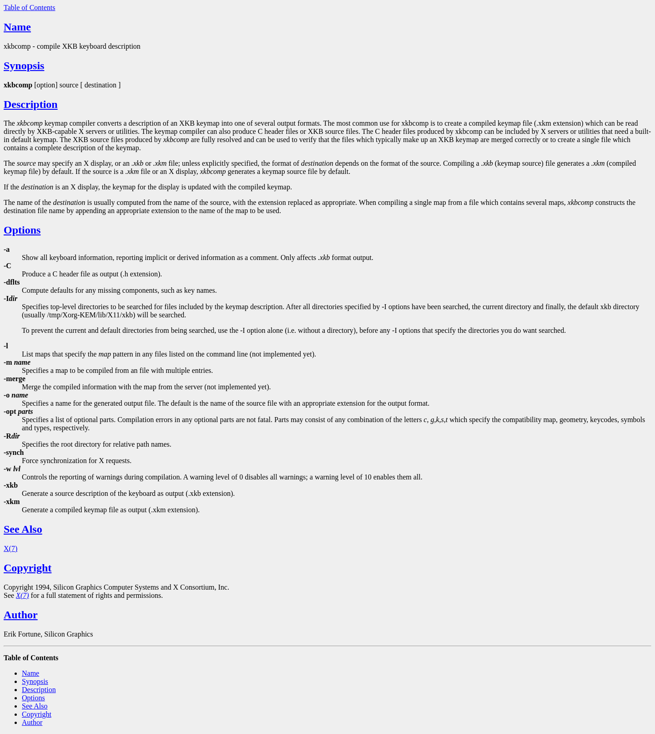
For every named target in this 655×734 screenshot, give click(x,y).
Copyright (27, 568)
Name (17, 27)
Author (21, 615)
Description (31, 104)
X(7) (10, 548)
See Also (23, 529)
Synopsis (24, 65)
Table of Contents (29, 7)
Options (22, 230)
